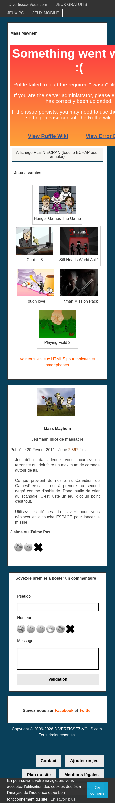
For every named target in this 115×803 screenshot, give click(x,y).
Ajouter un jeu (84, 760)
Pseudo (24, 596)
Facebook (64, 710)
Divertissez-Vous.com (28, 4)
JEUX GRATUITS (71, 4)
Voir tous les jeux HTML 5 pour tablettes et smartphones (57, 362)
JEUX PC (15, 13)
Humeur (24, 618)
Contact (48, 760)
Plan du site (39, 774)
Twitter (85, 710)
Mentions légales (81, 774)
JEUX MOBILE (45, 13)
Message (25, 641)
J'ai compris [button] (97, 790)
